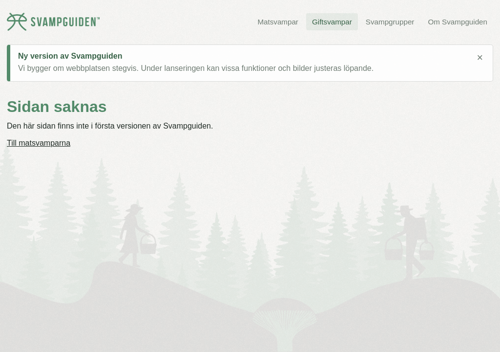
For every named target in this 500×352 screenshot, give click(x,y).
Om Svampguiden (457, 22)
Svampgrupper (390, 22)
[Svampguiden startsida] (53, 22)
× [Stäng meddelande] (480, 58)
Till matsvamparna (38, 143)
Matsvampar (277, 22)
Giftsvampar (332, 22)
